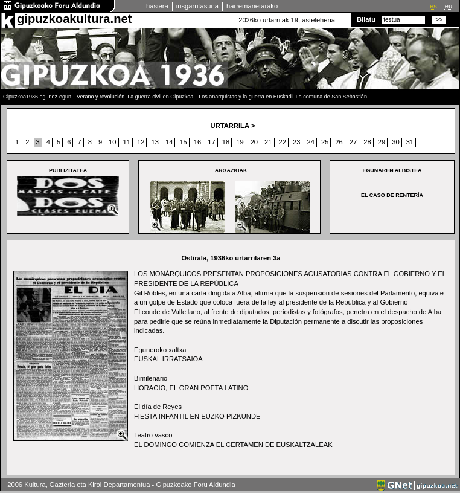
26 (338, 142)
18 (225, 142)
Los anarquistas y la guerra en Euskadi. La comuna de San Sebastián (283, 97)
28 (367, 142)
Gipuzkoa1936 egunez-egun (37, 97)
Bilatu (366, 19)
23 (296, 142)
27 (353, 142)
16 (197, 142)
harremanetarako (252, 6)
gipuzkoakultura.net (74, 18)
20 (254, 142)
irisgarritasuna (197, 6)
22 (282, 142)
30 (395, 142)
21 (268, 142)
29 (381, 142)
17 (211, 142)
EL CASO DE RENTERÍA (392, 195)
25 (324, 142)
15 (183, 142)
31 (410, 142)
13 (154, 142)
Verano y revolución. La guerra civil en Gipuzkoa (135, 97)
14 (169, 142)
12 (140, 142)
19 (239, 142)
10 (112, 142)
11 (126, 142)
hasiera (157, 6)
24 (310, 142)
